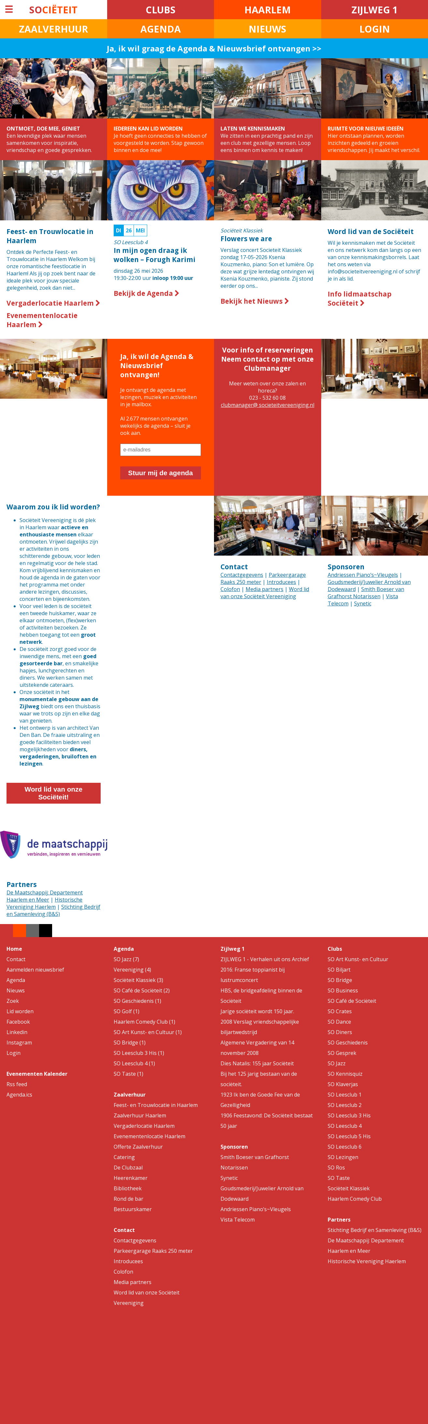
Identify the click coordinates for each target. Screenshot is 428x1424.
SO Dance (339, 1021)
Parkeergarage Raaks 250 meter (153, 1250)
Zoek (13, 1000)
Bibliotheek (128, 1188)
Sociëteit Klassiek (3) (138, 980)
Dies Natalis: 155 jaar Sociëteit (257, 1063)
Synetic (362, 603)
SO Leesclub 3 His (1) (139, 1053)
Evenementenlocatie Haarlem (42, 320)
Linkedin (17, 1032)
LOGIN (374, 28)
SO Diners (340, 1032)
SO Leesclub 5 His (349, 1136)
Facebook (18, 1021)
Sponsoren (346, 566)
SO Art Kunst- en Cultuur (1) (148, 1032)
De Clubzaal (128, 1167)
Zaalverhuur (130, 1094)
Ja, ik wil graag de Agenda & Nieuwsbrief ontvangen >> (214, 48)
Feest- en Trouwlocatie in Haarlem (156, 1105)
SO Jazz (337, 1063)
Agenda (16, 980)
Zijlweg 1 (233, 948)
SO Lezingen (343, 1157)
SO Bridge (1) (130, 1042)
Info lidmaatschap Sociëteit (360, 298)
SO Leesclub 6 (345, 1146)
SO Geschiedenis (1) (137, 1000)
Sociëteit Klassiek (349, 1188)
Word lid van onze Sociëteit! (53, 793)
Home (14, 948)
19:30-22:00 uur (161, 254)
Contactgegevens (242, 574)
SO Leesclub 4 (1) (134, 1063)
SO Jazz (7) (126, 959)
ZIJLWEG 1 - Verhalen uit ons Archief (265, 959)
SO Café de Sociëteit (352, 1000)
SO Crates (340, 1011)
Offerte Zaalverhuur (138, 1146)
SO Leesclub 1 (345, 1094)
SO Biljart (339, 969)
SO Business (343, 990)
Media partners (264, 589)
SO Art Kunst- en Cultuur (358, 959)
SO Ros (336, 1167)
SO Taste (339, 1178)
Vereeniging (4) (132, 969)
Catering (124, 1157)
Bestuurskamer (133, 1209)
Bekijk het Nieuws (255, 301)
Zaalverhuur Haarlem (140, 1115)
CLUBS (161, 9)
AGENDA (160, 28)
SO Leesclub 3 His (349, 1115)
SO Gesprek (342, 1053)
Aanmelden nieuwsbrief (35, 969)
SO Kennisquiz (345, 1073)
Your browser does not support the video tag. (160, 522)
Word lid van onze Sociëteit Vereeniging (265, 593)
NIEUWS (267, 28)
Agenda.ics (19, 1094)
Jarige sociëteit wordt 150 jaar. (257, 1011)
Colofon (230, 589)
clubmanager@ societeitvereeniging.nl (267, 404)
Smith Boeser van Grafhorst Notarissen (366, 593)
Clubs (335, 948)
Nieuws (16, 990)
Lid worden (20, 1011)
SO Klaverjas (343, 1084)
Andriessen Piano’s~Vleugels (363, 574)
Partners (22, 884)
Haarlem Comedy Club (355, 1198)
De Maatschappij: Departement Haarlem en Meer (45, 896)
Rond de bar (128, 1198)
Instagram (19, 1042)
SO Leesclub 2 (345, 1105)
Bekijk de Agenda (146, 293)
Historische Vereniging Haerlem (44, 903)
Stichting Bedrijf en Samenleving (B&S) (53, 910)
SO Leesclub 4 (345, 1125)
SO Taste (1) (128, 1073)
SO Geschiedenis (348, 1042)
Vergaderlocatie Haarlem (53, 303)
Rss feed (17, 1084)
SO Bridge (340, 980)
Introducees (281, 582)
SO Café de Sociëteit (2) (142, 990)
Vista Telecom (238, 1219)
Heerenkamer (131, 1178)
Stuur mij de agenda (160, 473)
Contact (234, 566)
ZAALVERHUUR (53, 28)
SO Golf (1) (126, 1011)
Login (14, 1053)
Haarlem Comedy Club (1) (144, 1021)
